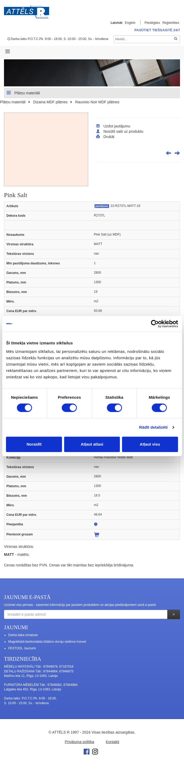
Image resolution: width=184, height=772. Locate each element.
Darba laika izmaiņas (23, 635)
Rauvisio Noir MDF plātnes (97, 102)
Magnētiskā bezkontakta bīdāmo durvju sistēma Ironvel (47, 642)
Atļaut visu (150, 444)
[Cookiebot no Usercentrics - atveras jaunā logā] (154, 324)
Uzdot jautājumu (116, 126)
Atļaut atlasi (92, 444)
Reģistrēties (170, 23)
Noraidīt (34, 444)
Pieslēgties (152, 23)
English (130, 23)
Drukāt (108, 137)
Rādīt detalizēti (153, 427)
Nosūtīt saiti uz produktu (123, 131)
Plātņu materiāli (23, 92)
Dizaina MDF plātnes (50, 102)
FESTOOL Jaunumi (22, 648)
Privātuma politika (79, 742)
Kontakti (112, 742)
